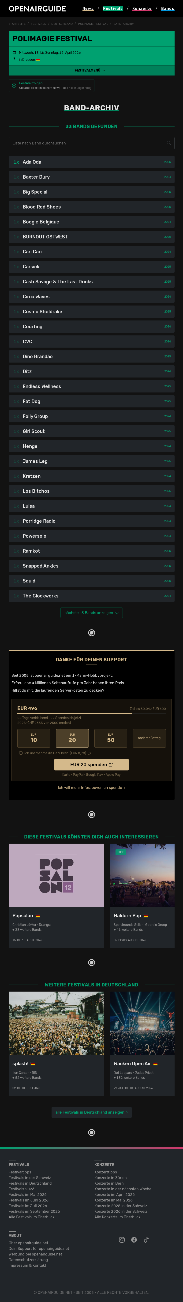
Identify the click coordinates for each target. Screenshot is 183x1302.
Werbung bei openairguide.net (35, 1254)
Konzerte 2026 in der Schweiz (120, 1211)
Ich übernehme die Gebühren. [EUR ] (55, 753)
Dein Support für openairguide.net (39, 1248)
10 (34, 738)
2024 (167, 177)
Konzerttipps (105, 1172)
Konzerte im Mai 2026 (113, 1200)
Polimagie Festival (93, 23)
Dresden (28, 60)
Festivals (38, 23)
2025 (167, 162)
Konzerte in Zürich (110, 1178)
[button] (92, 70)
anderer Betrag (149, 738)
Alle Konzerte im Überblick (117, 1217)
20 (72, 738)
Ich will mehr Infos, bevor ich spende (90, 787)
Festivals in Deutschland (30, 1183)
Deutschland (62, 23)
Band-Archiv (123, 23)
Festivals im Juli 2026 (28, 1206)
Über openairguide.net (28, 1243)
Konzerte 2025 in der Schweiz (120, 1206)
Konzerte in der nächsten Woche (122, 1189)
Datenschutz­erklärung (28, 1260)
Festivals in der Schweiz (30, 1178)
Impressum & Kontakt (27, 1265)
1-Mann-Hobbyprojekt (92, 675)
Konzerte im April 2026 (114, 1194)
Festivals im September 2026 (34, 1211)
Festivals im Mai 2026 (28, 1194)
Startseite (17, 23)
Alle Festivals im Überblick (31, 1217)
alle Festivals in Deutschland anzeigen (90, 1112)
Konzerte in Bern (109, 1183)
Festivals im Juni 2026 (29, 1200)
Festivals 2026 (21, 1189)
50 (111, 738)
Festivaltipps (20, 1172)
